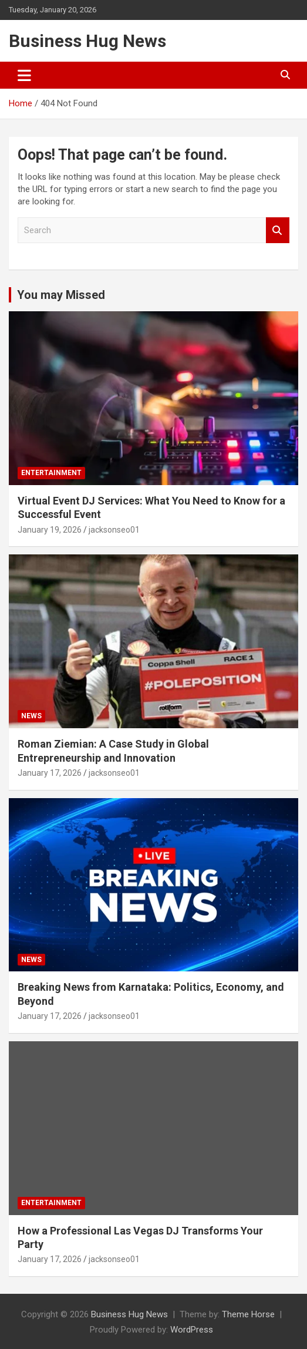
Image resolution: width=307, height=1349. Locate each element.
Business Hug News (87, 41)
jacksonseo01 (114, 529)
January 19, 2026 (50, 529)
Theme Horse (248, 1314)
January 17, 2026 (50, 773)
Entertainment (51, 473)
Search (277, 230)
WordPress (191, 1329)
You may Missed (61, 295)
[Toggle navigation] (24, 75)
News (31, 716)
